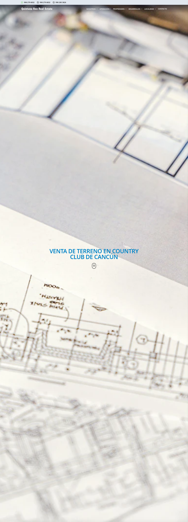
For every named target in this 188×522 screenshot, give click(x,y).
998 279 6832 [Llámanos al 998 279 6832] (45, 2)
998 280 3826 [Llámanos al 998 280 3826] (61, 2)
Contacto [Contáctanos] (162, 9)
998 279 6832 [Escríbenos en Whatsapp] (29, 2)
